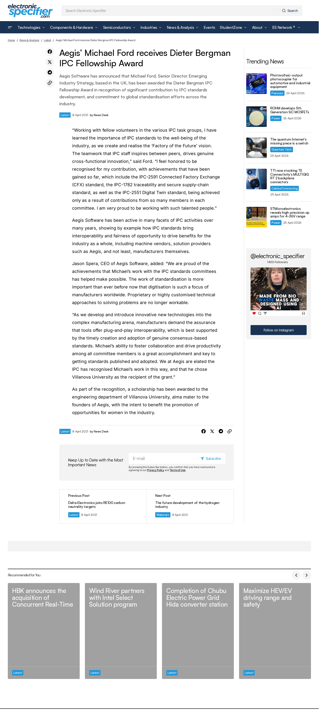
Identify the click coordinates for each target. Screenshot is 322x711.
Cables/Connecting (285, 188)
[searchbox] (171, 10)
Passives (277, 93)
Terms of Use (178, 470)
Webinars (163, 515)
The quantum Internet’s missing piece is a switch (289, 141)
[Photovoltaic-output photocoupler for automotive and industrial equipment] (256, 83)
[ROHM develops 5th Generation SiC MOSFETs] (256, 116)
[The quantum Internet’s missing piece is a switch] (256, 148)
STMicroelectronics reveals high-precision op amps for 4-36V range (289, 212)
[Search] (291, 10)
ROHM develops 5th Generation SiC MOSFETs (289, 110)
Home (11, 40)
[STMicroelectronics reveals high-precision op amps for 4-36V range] (256, 217)
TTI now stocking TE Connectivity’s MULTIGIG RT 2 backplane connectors (289, 176)
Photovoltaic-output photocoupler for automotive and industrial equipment (290, 81)
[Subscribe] (211, 458)
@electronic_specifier (277, 256)
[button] (10, 27)
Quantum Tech (282, 149)
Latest (47, 40)
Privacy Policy (155, 470)
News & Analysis (29, 40)
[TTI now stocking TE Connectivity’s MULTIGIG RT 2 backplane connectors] (256, 179)
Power (276, 118)
